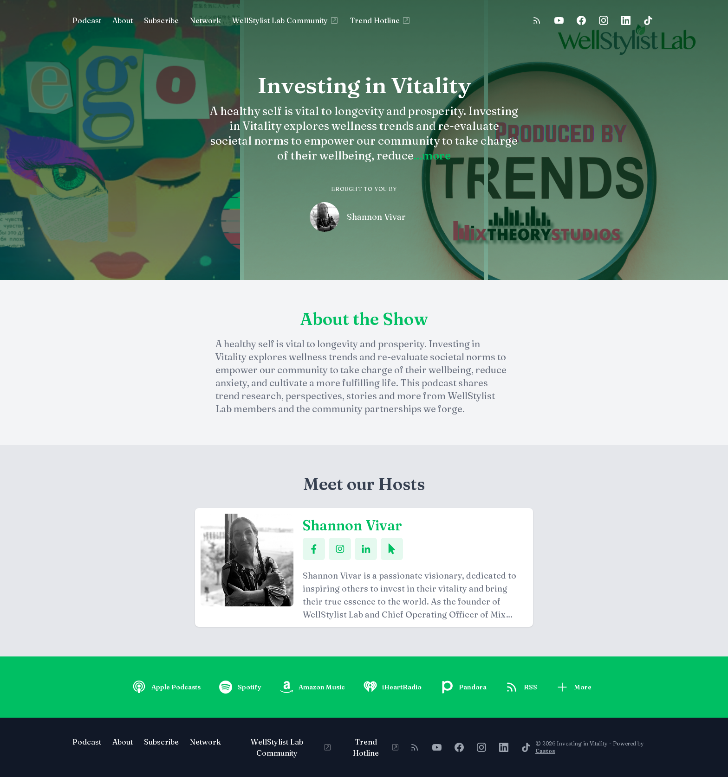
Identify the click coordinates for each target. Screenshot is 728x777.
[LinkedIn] (626, 20)
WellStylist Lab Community (285, 20)
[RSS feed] (536, 20)
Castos (545, 750)
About (122, 20)
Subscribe (161, 20)
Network (205, 20)
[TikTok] (648, 20)
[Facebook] (581, 20)
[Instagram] (603, 20)
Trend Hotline (380, 20)
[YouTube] (559, 20)
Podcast (86, 20)
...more (432, 155)
